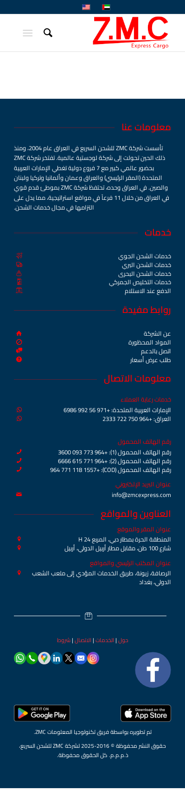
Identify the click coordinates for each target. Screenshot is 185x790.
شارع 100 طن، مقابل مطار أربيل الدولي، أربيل (117, 548)
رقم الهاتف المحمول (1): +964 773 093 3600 (114, 452)
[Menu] (29, 33)
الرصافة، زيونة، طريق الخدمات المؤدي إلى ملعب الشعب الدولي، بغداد (101, 577)
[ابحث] (46, 32)
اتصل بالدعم (156, 351)
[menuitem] (46, 32)
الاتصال (83, 640)
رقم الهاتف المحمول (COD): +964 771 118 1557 (110, 469)
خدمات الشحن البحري (144, 273)
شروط (63, 640)
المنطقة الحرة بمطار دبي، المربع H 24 (124, 539)
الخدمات (105, 640)
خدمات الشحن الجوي (144, 255)
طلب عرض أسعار (150, 359)
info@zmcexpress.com (141, 494)
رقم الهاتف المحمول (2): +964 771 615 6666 (114, 460)
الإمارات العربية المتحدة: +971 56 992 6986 (117, 409)
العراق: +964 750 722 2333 (136, 418)
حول (123, 640)
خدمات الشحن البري (146, 264)
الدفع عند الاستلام (148, 290)
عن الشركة (157, 333)
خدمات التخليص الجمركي (140, 281)
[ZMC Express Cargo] (108, 32)
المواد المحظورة (149, 342)
